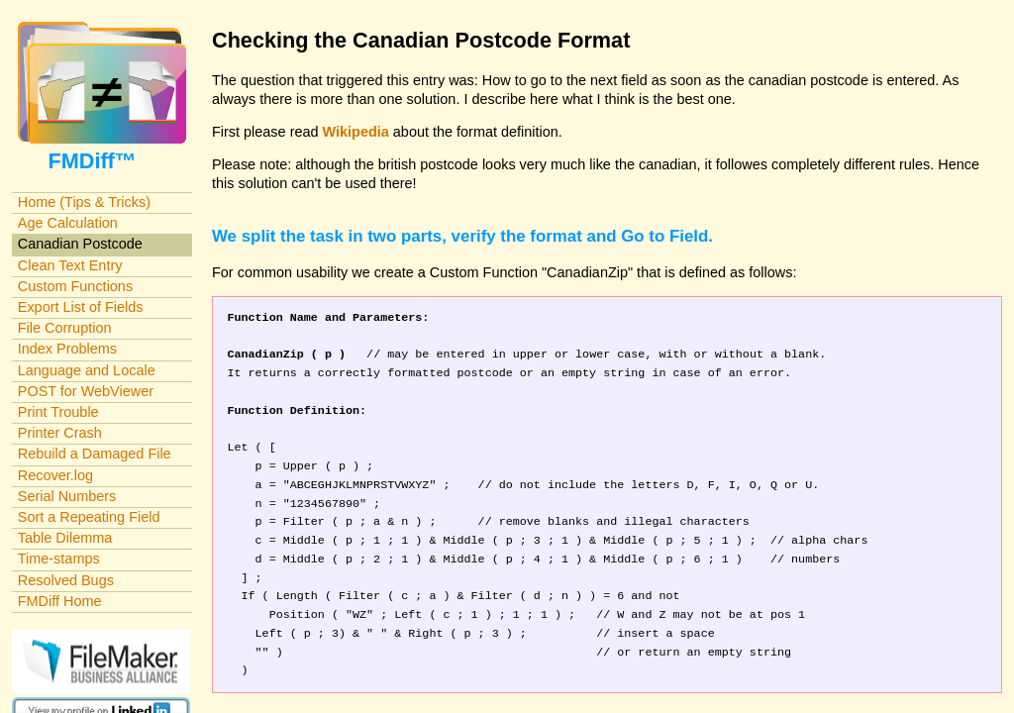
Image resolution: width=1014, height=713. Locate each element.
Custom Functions (75, 286)
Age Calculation (68, 223)
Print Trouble (58, 412)
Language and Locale (86, 370)
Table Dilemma (65, 538)
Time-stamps (59, 558)
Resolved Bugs (66, 580)
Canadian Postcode (80, 244)
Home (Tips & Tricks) (84, 202)
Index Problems (67, 348)
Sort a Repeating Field (89, 517)
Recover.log (55, 475)
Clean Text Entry (70, 265)
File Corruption (65, 328)
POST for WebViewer (85, 391)
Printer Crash (60, 433)
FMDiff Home (60, 601)
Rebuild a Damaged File (94, 453)
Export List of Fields (81, 307)
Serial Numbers (67, 496)
